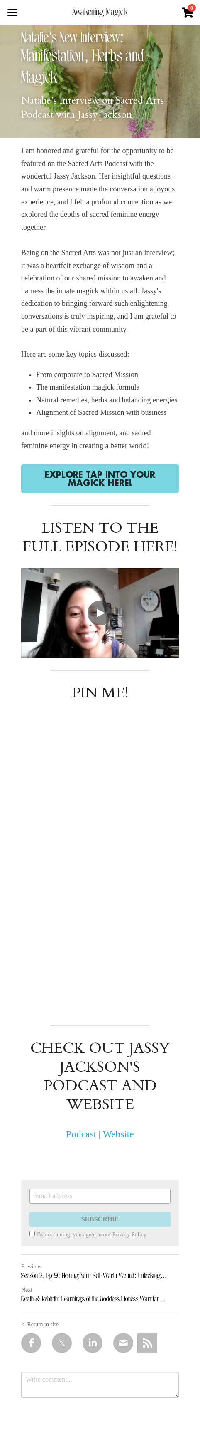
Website (118, 1134)
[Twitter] (62, 1343)
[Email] (123, 1343)
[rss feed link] (147, 1343)
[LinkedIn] (92, 1343)
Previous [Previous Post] (31, 1266)
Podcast (81, 1134)
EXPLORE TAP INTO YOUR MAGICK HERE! (100, 478)
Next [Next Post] (26, 1290)
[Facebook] (31, 1343)
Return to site (40, 1324)
